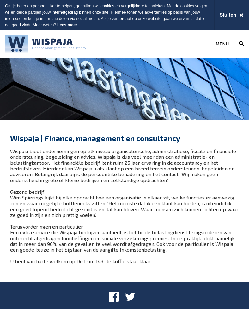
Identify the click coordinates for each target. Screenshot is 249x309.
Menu (222, 43)
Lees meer (67, 25)
